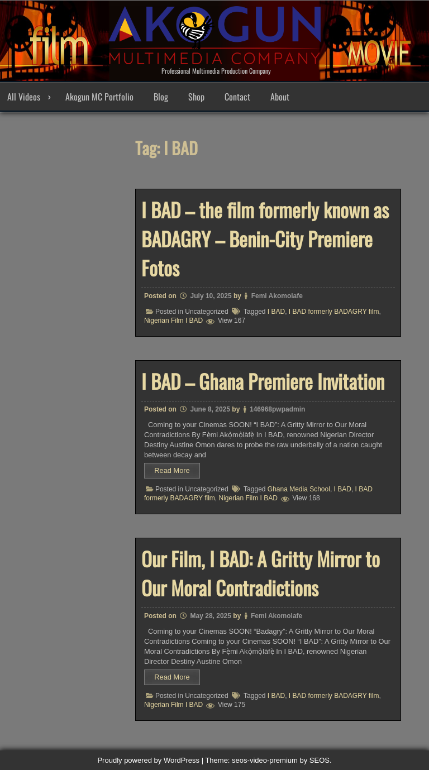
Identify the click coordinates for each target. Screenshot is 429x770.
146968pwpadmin (277, 409)
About (279, 96)
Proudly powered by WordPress (148, 760)
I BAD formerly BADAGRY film (334, 311)
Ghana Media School (299, 489)
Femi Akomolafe (277, 296)
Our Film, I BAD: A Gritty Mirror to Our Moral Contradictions (260, 573)
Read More (171, 470)
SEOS (319, 760)
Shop (196, 96)
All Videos (23, 96)
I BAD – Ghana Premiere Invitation (262, 380)
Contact (237, 96)
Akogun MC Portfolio (99, 96)
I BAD (276, 311)
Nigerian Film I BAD (173, 320)
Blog (161, 96)
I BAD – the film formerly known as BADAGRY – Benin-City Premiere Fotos (265, 238)
